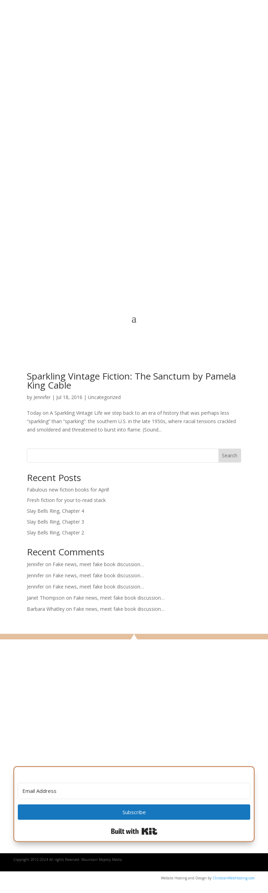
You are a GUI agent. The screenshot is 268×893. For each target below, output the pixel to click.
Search (229, 455)
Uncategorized (104, 397)
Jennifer (42, 397)
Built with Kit (134, 831)
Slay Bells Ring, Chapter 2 (55, 532)
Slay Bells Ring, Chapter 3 (55, 521)
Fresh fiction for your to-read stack (66, 500)
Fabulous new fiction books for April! (68, 489)
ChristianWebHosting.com (234, 878)
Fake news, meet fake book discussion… (98, 564)
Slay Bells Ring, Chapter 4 (55, 511)
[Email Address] (134, 791)
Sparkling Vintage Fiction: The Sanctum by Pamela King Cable (131, 380)
